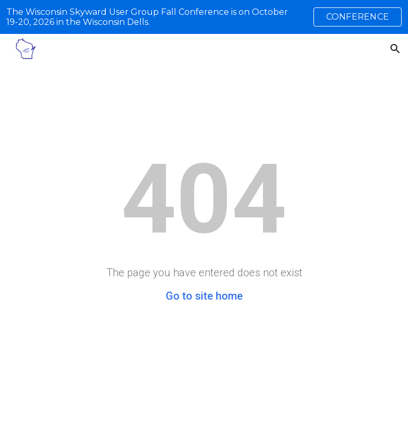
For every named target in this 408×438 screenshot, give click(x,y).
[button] (395, 49)
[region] (204, 17)
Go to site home (204, 296)
